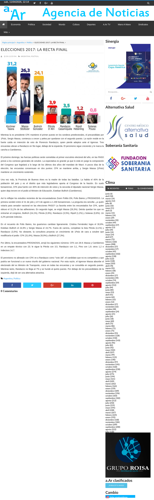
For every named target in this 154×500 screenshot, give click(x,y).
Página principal (8, 42)
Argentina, (26, 56)
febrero (108, 215)
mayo (107, 208)
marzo (108, 198)
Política (29, 42)
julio (107, 203)
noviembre (110, 220)
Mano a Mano (124, 24)
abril (107, 196)
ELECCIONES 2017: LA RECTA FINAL (34, 49)
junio (107, 194)
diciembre (109, 246)
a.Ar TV (106, 24)
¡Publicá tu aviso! (116, 485)
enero (107, 218)
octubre (108, 222)
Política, (35, 56)
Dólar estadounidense (118, 497)
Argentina (21, 42)
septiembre (110, 225)
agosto (108, 201)
